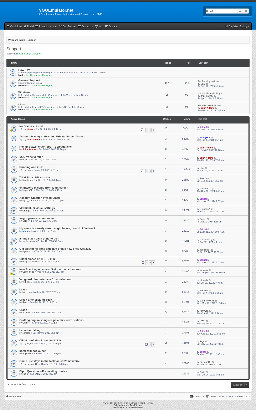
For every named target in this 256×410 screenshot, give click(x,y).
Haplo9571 (28, 190)
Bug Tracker (67, 26)
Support (13, 49)
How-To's (24, 70)
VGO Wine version (31, 156)
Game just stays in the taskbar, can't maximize (49, 361)
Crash (23, 289)
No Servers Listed (31, 126)
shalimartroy (207, 96)
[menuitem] (245, 26)
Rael (24, 302)
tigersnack (27, 251)
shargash (205, 137)
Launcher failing (30, 330)
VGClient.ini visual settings (37, 208)
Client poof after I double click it (40, 340)
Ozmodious (28, 271)
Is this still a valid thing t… (211, 93)
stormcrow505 (207, 300)
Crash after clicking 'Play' (35, 299)
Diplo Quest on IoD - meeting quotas (43, 371)
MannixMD (137, 407)
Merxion (26, 292)
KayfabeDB (33, 364)
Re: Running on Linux (209, 81)
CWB (25, 322)
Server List (85, 26)
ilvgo (29, 343)
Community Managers (30, 53)
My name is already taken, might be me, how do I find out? (57, 228)
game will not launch (32, 350)
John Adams (208, 108)
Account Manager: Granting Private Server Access (52, 136)
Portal (28, 26)
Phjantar (26, 353)
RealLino (26, 180)
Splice (25, 221)
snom (25, 231)
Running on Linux (31, 167)
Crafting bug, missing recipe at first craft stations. (51, 320)
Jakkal (203, 127)
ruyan (25, 159)
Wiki (99, 26)
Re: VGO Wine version (209, 105)
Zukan (203, 352)
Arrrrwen (26, 312)
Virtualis (204, 270)
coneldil (26, 333)
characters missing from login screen (43, 187)
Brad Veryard (136, 405)
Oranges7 (27, 210)
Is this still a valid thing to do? (39, 238)
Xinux (30, 129)
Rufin (25, 374)
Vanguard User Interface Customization (45, 279)
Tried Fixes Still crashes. (35, 177)
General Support (29, 80)
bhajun (25, 261)
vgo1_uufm (28, 200)
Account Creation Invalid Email (39, 197)
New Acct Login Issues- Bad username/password (51, 269)
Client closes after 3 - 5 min (37, 259)
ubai (203, 84)
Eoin (29, 170)
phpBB (117, 403)
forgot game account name (37, 218)
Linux (22, 104)
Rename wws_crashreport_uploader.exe (45, 146)
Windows (24, 92)
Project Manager (46, 26)
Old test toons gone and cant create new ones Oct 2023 (55, 248)
